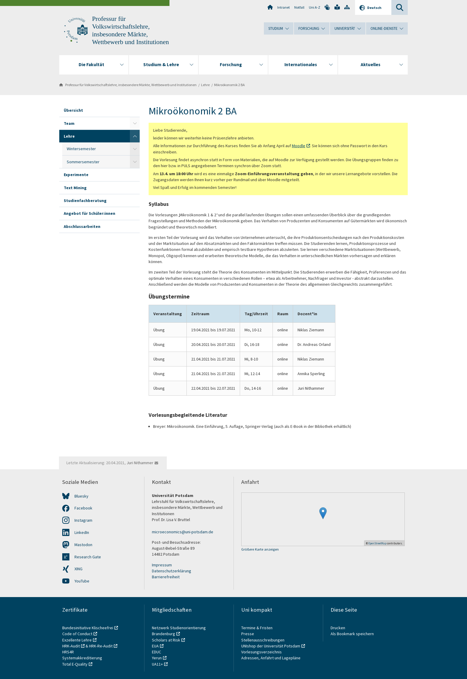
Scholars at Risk (166, 640)
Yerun (157, 658)
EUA (155, 646)
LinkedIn (81, 532)
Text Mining (75, 187)
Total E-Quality (75, 664)
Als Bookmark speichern (352, 633)
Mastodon (83, 544)
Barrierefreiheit (166, 576)
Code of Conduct (77, 633)
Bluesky (81, 496)
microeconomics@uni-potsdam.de (182, 532)
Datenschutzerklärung (171, 571)
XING (78, 568)
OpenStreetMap (377, 543)
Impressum (162, 565)
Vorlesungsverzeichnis (262, 652)
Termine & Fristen (257, 627)
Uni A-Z (314, 7)
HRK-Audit (71, 646)
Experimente (76, 174)
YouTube (81, 581)
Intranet (283, 7)
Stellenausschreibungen (262, 640)
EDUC (156, 652)
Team (69, 123)
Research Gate (87, 557)
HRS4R (68, 652)
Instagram (83, 520)
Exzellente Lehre (77, 640)
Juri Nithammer (140, 462)
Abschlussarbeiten (82, 226)
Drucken (338, 627)
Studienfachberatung (85, 200)
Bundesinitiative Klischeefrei (87, 627)
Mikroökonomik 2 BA (229, 85)
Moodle (298, 145)
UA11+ (157, 664)
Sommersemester (83, 161)
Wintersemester (81, 148)
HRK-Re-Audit (101, 646)
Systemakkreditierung (82, 658)
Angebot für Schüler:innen (89, 213)
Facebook (83, 508)
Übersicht (73, 110)
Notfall (299, 7)
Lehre (205, 85)
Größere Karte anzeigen (260, 549)
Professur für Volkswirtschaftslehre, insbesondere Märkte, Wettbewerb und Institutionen (131, 85)
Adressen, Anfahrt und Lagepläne (271, 658)
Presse (248, 633)
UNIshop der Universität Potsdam (270, 646)
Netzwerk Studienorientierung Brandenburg (179, 630)
